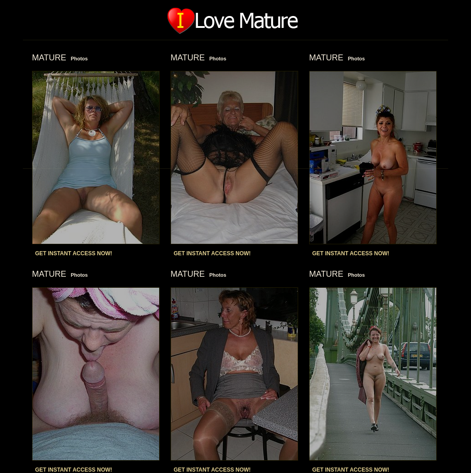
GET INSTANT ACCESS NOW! (73, 253)
